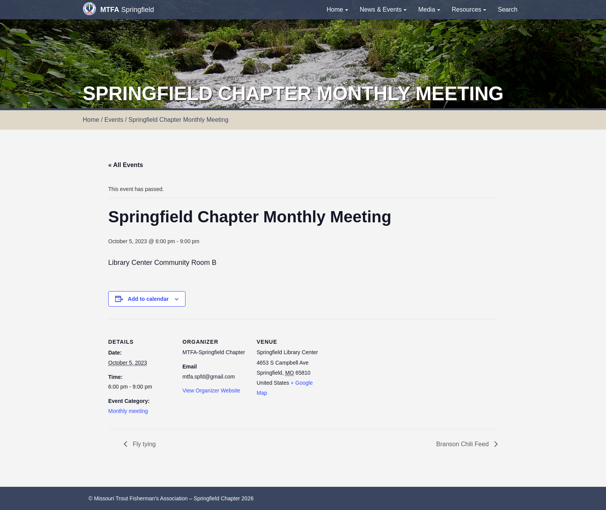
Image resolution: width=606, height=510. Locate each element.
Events (113, 119)
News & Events (383, 9)
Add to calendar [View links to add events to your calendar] (148, 299)
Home (337, 9)
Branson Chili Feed (463, 444)
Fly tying (143, 444)
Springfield (118, 8)
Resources (469, 9)
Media (429, 9)
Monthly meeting (128, 411)
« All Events (125, 165)
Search (507, 9)
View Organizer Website (211, 390)
